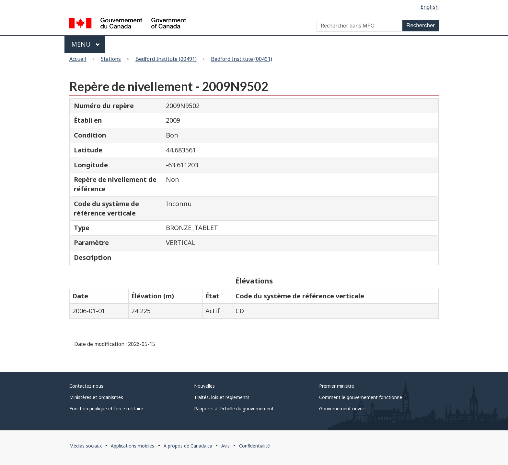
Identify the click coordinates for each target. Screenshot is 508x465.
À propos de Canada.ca (188, 446)
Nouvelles (204, 386)
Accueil (78, 58)
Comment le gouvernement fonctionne (360, 397)
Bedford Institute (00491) (166, 58)
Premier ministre (336, 386)
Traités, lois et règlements (221, 397)
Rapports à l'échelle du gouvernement (234, 408)
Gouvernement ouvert (342, 408)
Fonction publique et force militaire (106, 408)
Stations (111, 58)
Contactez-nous (86, 386)
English (430, 6)
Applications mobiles (132, 446)
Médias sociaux (85, 446)
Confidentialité (254, 446)
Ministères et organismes (96, 397)
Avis (225, 446)
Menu (85, 44)
